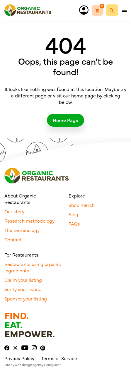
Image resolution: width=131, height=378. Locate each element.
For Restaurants (21, 254)
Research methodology (29, 220)
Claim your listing (23, 279)
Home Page (65, 120)
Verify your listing (23, 289)
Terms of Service (59, 358)
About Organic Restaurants (20, 198)
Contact (13, 239)
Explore (77, 195)
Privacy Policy (19, 358)
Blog (73, 214)
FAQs (74, 223)
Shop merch (82, 205)
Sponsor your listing (25, 298)
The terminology (22, 230)
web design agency (29, 365)
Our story (14, 211)
